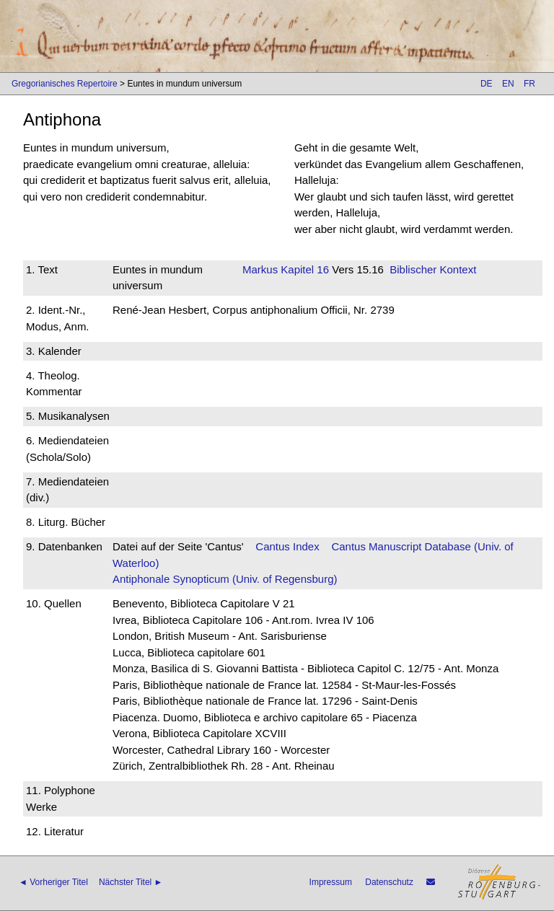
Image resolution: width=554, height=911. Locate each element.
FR (529, 84)
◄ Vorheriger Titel (53, 882)
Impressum (330, 882)
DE (486, 84)
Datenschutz (389, 882)
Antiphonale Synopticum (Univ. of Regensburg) (225, 579)
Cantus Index (287, 546)
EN (508, 84)
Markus (260, 269)
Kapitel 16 (303, 269)
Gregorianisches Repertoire (65, 84)
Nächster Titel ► (131, 882)
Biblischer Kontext (433, 269)
